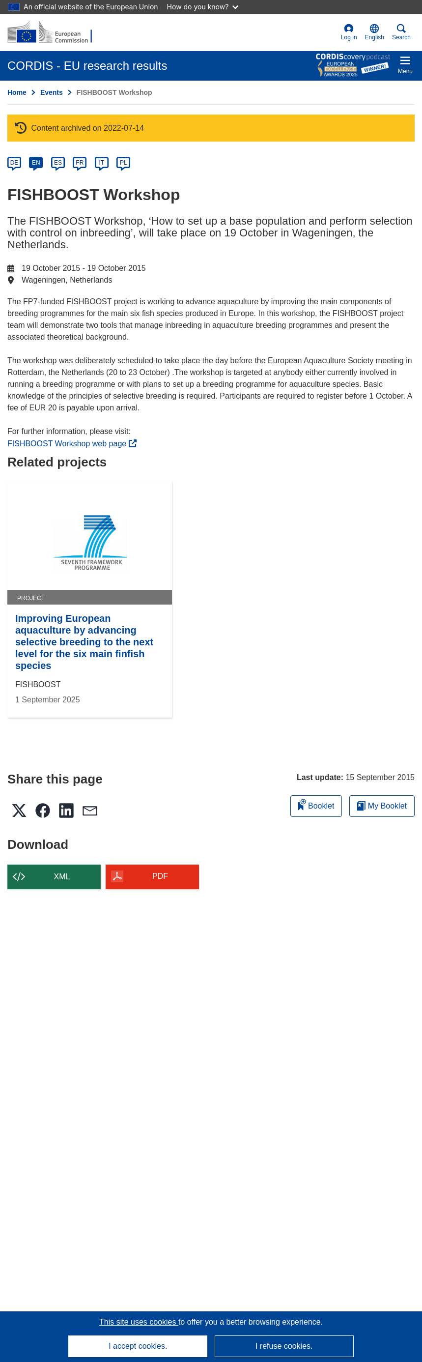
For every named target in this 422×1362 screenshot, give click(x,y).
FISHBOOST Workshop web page (72, 443)
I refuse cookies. (284, 1346)
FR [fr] (80, 162)
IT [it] (101, 162)
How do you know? (203, 6)
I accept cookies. (138, 1346)
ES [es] (58, 162)
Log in (349, 32)
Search (401, 32)
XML (62, 876)
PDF (160, 876)
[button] (374, 32)
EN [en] (36, 162)
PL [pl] (123, 162)
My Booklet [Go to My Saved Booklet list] (382, 806)
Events (51, 92)
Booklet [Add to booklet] (316, 804)
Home (17, 92)
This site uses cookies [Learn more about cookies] (138, 1322)
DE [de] (14, 162)
